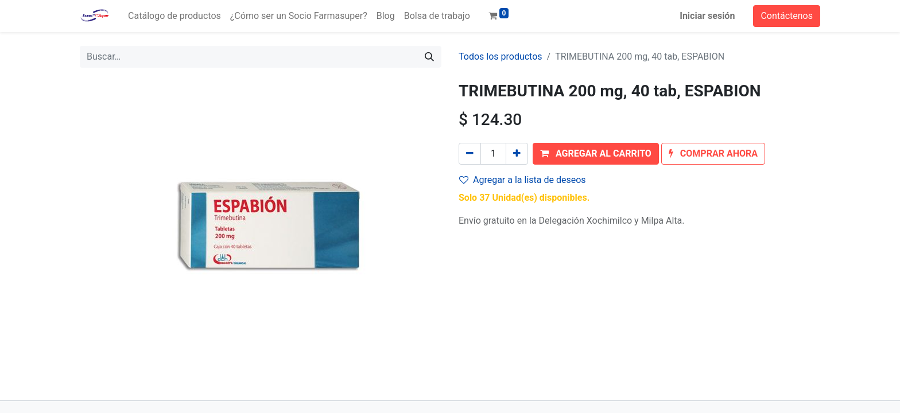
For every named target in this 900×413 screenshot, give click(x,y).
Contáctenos (787, 15)
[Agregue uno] (517, 154)
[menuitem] (174, 16)
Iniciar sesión (707, 15)
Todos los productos (500, 56)
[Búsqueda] (429, 57)
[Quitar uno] (470, 154)
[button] (596, 154)
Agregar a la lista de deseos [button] (522, 179)
